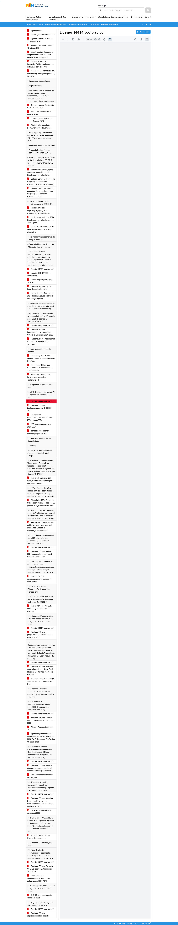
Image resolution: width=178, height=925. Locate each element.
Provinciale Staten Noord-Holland (33, 18)
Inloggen (146, 923)
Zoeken (100, 6)
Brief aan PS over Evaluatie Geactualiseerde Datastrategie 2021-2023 (40, 869)
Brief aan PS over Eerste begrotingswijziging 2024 (39, 287)
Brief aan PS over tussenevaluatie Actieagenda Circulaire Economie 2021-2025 (40, 332)
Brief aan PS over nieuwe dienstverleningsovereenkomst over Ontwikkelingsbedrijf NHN (39, 768)
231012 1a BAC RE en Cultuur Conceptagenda (38, 836)
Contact (148, 17)
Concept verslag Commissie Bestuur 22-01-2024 (40, 106)
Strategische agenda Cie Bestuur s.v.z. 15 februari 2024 (39, 126)
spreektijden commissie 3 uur (41, 35)
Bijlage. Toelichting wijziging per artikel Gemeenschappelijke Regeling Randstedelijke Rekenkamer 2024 (40, 192)
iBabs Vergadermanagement (126, 923)
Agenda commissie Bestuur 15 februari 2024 (40, 40)
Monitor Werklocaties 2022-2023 (40, 728)
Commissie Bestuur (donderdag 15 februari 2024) (83, 24)
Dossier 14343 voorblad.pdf (40, 761)
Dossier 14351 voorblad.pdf (40, 794)
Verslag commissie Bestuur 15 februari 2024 (40, 46)
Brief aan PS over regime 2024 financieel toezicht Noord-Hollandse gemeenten (39, 554)
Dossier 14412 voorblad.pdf (40, 628)
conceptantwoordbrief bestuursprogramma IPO (37, 432)
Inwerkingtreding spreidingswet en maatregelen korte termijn (39, 579)
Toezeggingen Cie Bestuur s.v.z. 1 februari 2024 (40, 120)
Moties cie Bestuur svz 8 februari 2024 (39, 113)
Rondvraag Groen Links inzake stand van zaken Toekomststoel (38, 377)
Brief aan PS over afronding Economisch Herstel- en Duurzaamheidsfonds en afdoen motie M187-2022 (40, 802)
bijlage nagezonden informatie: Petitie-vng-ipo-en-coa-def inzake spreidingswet (40, 64)
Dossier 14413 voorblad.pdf (40, 662)
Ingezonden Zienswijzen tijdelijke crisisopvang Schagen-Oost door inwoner (40, 480)
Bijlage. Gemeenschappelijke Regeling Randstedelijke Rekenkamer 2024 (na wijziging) (41, 181)
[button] (148, 10)
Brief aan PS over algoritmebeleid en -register (38, 914)
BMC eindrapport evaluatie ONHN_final (40, 776)
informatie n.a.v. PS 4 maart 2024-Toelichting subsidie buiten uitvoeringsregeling (40, 296)
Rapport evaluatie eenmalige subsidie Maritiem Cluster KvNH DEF (40, 681)
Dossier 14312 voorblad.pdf (40, 714)
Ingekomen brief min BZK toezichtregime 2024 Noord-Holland (39, 608)
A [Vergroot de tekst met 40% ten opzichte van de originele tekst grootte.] (150, 24)
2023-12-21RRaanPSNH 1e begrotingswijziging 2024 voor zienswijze (40, 229)
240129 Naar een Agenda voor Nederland (39, 896)
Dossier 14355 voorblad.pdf (40, 325)
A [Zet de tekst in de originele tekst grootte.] (142, 25)
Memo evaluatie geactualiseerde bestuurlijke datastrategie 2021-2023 (38, 878)
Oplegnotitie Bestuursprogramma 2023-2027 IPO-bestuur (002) (40, 417)
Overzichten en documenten (83, 17)
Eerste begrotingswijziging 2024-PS (39, 281)
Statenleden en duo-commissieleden (113, 17)
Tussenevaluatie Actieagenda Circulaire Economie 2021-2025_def (41, 341)
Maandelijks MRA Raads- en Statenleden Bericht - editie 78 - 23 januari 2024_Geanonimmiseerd (41, 503)
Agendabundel (35, 31)
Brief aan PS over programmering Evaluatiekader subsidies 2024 (39, 634)
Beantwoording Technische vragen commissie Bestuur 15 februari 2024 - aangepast (40, 54)
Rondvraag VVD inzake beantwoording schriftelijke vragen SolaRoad (41, 358)
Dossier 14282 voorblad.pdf (40, 269)
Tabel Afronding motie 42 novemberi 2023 (39, 811)
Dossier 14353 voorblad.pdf (40, 862)
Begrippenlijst (136, 17)
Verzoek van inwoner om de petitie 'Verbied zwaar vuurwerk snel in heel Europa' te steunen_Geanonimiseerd (40, 526)
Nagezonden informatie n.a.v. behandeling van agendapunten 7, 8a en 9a (41, 73)
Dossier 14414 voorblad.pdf (40, 401)
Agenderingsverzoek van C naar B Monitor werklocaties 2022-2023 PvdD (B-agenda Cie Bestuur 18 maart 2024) (41, 738)
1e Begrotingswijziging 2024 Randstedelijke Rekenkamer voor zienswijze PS (40, 220)
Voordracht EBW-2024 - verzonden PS (38, 274)
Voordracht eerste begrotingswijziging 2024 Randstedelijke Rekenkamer (38, 210)
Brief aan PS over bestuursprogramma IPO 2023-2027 (39, 408)
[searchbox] (121, 10)
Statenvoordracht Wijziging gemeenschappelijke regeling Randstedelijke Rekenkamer (40, 172)
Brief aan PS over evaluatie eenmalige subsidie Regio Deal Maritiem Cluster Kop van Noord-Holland (40, 670)
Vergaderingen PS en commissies (57, 18)
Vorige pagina (143, 32)
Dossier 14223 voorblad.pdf (40, 909)
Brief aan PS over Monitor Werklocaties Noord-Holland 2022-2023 (41, 720)
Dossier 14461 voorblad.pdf (40, 547)
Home (41, 24)
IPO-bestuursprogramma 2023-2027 (39, 425)
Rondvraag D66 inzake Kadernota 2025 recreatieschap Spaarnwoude (40, 367)
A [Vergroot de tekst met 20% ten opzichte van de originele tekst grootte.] (146, 24)
